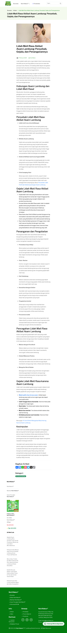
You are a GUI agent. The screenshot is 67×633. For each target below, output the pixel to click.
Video (11, 614)
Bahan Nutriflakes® (14, 597)
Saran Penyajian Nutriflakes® (17, 602)
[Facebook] (22, 619)
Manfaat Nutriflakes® (15, 599)
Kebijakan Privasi (14, 624)
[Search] (60, 3)
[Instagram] (27, 619)
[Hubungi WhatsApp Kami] (53, 624)
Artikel (15, 10)
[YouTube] (31, 619)
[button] (25, 4)
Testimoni (24, 616)
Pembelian (24, 611)
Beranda (9, 10)
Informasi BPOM (14, 604)
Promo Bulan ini (26, 614)
